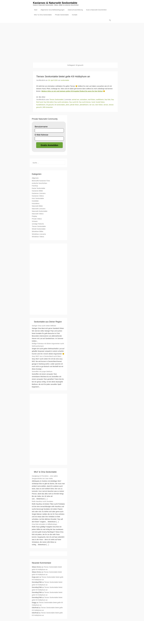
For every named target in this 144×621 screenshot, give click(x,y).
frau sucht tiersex (85, 102)
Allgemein (35, 178)
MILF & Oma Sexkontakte (43, 15)
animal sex (75, 100)
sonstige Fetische (38, 224)
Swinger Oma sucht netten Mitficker (44, 326)
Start (35, 10)
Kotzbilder (35, 201)
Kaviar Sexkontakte (38, 188)
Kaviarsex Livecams (39, 193)
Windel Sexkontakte (39, 229)
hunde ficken (100, 102)
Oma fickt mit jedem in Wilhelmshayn (44, 524)
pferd (67, 105)
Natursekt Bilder (37, 206)
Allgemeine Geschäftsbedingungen (52, 10)
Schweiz (35, 221)
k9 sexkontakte (60, 105)
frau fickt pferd (48, 102)
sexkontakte (65, 80)
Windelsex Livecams (39, 234)
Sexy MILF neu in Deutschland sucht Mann (46, 356)
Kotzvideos (35, 203)
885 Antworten (48, 107)
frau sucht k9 (73, 102)
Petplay (34, 216)
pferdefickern (84, 105)
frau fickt (107, 100)
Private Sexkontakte (62, 15)
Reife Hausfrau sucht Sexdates (42, 501)
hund (93, 102)
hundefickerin (40, 105)
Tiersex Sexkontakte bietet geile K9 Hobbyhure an (63, 76)
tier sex (92, 105)
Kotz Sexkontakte (38, 198)
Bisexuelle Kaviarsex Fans (41, 181)
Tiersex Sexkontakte (56, 100)
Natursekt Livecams (38, 209)
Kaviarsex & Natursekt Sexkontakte (55, 3)
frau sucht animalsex (61, 102)
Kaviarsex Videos (38, 196)
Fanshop (35, 186)
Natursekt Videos (38, 214)
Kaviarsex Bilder (37, 191)
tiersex (106, 105)
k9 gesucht (50, 105)
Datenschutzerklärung (75, 10)
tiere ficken (99, 105)
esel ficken (91, 100)
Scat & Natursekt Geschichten (96, 10)
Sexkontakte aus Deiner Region (48, 322)
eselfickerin (100, 100)
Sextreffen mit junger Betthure (42, 371)
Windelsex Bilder (37, 231)
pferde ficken (74, 105)
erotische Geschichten (39, 183)
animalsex (83, 100)
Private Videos (37, 219)
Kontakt (74, 15)
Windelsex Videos (38, 236)
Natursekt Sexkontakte (39, 211)
